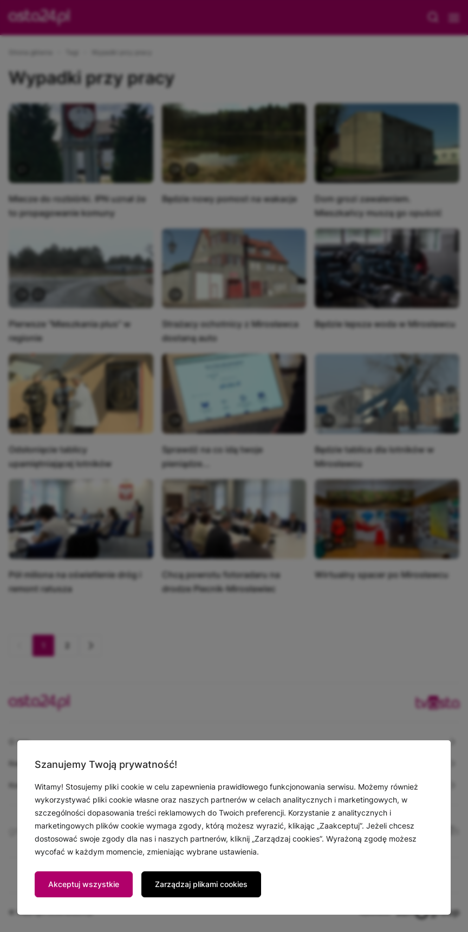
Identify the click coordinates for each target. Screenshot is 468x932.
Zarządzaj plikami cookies (201, 884)
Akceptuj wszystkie (83, 884)
